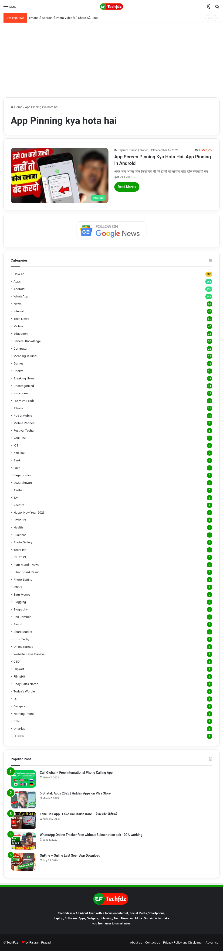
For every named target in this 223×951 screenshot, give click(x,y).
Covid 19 (20, 520)
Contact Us (152, 942)
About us (136, 942)
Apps (17, 281)
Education (21, 333)
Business (20, 535)
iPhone (18, 408)
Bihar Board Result (27, 572)
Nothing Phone (24, 714)
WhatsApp (21, 296)
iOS (16, 445)
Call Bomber (22, 617)
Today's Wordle (24, 691)
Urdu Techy (21, 639)
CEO (17, 661)
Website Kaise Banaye (29, 654)
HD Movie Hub (24, 400)
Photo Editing (23, 579)
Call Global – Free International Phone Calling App (76, 772)
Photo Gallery (23, 542)
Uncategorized (24, 386)
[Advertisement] (111, 60)
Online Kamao (23, 646)
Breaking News (24, 378)
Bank (17, 460)
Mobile (18, 326)
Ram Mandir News (26, 564)
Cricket (18, 371)
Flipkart (19, 669)
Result (18, 624)
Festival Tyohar (24, 430)
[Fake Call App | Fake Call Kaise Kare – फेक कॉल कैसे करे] (23, 820)
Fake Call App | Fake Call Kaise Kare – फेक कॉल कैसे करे (78, 814)
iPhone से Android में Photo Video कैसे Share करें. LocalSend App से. (72, 18)
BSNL (17, 721)
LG (15, 699)
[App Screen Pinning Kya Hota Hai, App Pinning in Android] (59, 175)
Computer (20, 348)
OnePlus (19, 728)
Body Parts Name (26, 684)
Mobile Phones (24, 423)
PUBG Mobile (23, 415)
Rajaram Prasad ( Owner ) (133, 150)
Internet (19, 311)
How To (19, 274)
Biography (21, 609)
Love (17, 468)
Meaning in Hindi (25, 356)
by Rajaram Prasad (38, 942)
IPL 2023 (20, 557)
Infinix (18, 587)
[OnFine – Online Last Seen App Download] (23, 862)
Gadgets (19, 706)
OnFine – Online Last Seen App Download (70, 855)
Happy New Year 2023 (29, 512)
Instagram (21, 393)
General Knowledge (27, 341)
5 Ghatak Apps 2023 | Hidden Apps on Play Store (75, 793)
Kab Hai (19, 453)
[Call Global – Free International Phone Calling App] (23, 779)
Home (16, 107)
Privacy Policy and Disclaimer (183, 942)
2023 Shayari (23, 482)
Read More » (127, 187)
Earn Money (22, 594)
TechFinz (20, 550)
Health (18, 527)
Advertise (212, 942)
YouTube (20, 438)
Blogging (20, 602)
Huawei (19, 736)
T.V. (16, 497)
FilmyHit (19, 676)
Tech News (21, 318)
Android (19, 289)
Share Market (23, 632)
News (17, 304)
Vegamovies (22, 475)
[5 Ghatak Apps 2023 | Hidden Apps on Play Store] (23, 799)
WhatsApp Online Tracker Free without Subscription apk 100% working (91, 835)
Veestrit (19, 505)
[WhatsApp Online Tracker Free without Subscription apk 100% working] (23, 841)
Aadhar (19, 490)
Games (19, 363)
